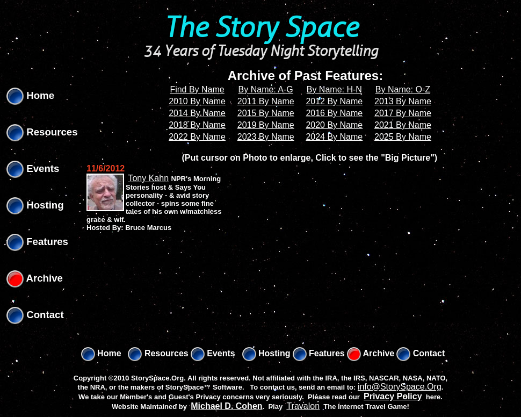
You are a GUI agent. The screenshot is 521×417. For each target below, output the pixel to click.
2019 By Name (265, 125)
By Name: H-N (334, 89)
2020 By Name (334, 125)
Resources (42, 132)
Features (37, 241)
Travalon (303, 406)
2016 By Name (334, 113)
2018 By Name (197, 125)
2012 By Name (334, 101)
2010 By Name (197, 101)
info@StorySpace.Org (400, 386)
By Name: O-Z (402, 89)
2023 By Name (265, 136)
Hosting (35, 205)
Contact (35, 314)
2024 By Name (334, 136)
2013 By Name (402, 101)
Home (30, 95)
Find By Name (197, 89)
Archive (34, 278)
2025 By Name (402, 136)
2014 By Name (197, 113)
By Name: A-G (265, 89)
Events (32, 168)
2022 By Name (197, 136)
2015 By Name (265, 113)
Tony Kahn (148, 178)
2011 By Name (265, 101)
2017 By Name (402, 113)
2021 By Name (402, 125)
